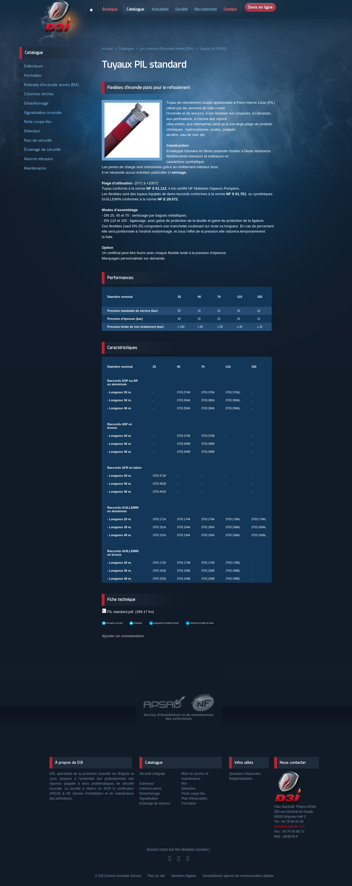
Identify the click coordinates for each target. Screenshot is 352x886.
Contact (230, 9)
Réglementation (240, 779)
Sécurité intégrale (152, 774)
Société (181, 9)
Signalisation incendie (43, 116)
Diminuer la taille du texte (245, 621)
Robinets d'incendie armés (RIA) (51, 86)
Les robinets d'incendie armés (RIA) (165, 49)
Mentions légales (184, 876)
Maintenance (36, 175)
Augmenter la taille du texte (191, 621)
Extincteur (146, 784)
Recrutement (205, 9)
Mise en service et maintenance (195, 776)
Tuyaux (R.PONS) (210, 49)
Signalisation (148, 798)
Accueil (91, 8)
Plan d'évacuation (194, 798)
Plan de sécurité (38, 146)
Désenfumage (37, 106)
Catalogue (135, 9)
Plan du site (157, 876)
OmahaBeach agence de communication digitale (237, 876)
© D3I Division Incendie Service (118, 876)
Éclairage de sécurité (42, 156)
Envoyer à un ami (118, 621)
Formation (34, 76)
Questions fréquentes (244, 774)
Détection (33, 136)
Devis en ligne (260, 7)
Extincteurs (34, 66)
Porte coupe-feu (38, 126)
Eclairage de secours (154, 803)
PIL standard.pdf (120, 611)
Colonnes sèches (39, 96)
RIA (184, 784)
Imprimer (151, 621)
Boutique (109, 9)
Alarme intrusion (39, 165)
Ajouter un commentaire (121, 634)
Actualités (160, 9)
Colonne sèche (150, 788)
